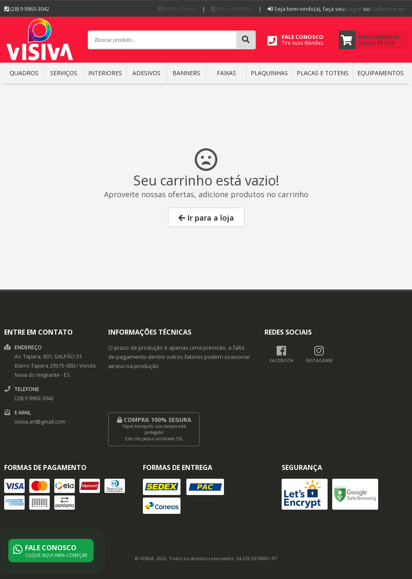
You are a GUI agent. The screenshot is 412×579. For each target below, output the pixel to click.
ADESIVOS (146, 73)
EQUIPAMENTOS (380, 73)
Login (354, 9)
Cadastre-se (388, 9)
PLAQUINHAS (269, 73)
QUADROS (24, 73)
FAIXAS (226, 73)
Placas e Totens (322, 73)
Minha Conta (177, 9)
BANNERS (186, 73)
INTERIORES (105, 73)
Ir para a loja (206, 218)
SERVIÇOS (63, 73)
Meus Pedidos (232, 9)
